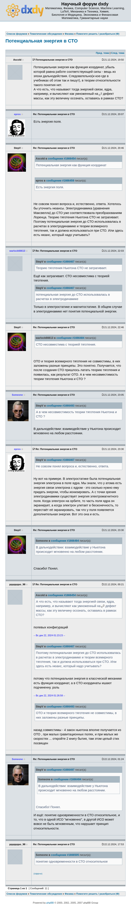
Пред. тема (102, 53)
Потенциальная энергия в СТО (41, 41)
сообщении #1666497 (61, 769)
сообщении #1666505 (65, 855)
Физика (69, 893)
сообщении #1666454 (62, 158)
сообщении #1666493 (61, 405)
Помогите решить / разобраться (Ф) (97, 893)
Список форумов (17, 893)
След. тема (117, 53)
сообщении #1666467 (61, 261)
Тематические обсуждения (46, 893)
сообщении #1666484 (70, 337)
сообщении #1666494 (65, 540)
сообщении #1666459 (60, 180)
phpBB (50, 902)
